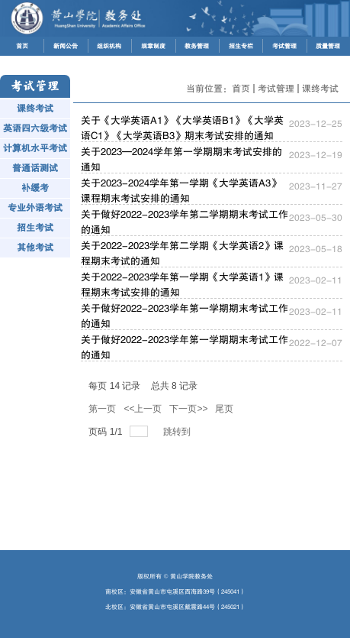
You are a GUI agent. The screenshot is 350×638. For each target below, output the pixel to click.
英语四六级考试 (35, 128)
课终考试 (35, 108)
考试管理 (276, 88)
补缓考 (35, 188)
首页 (241, 88)
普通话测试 (35, 168)
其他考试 (35, 247)
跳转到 (178, 431)
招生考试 (35, 227)
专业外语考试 (35, 207)
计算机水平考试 (35, 148)
